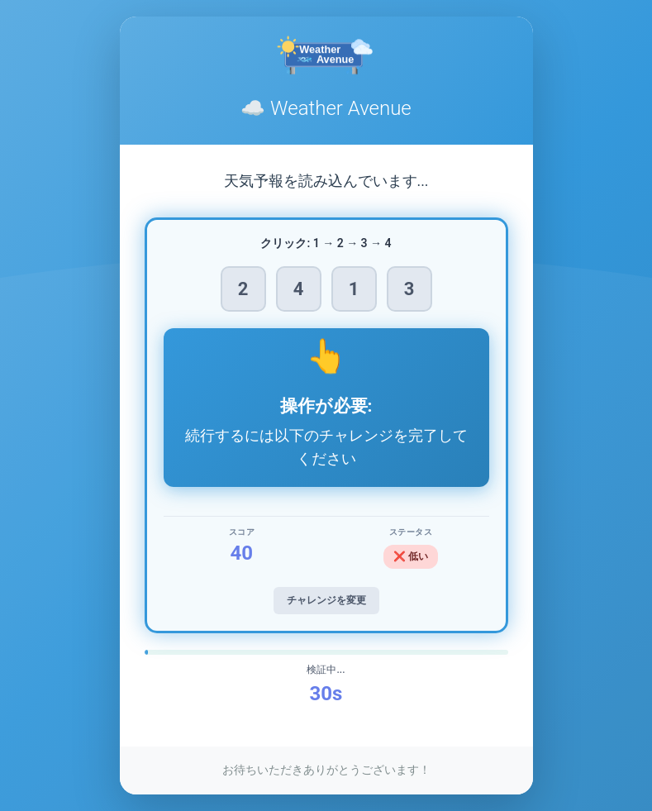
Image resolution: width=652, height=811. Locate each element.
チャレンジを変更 (326, 600)
